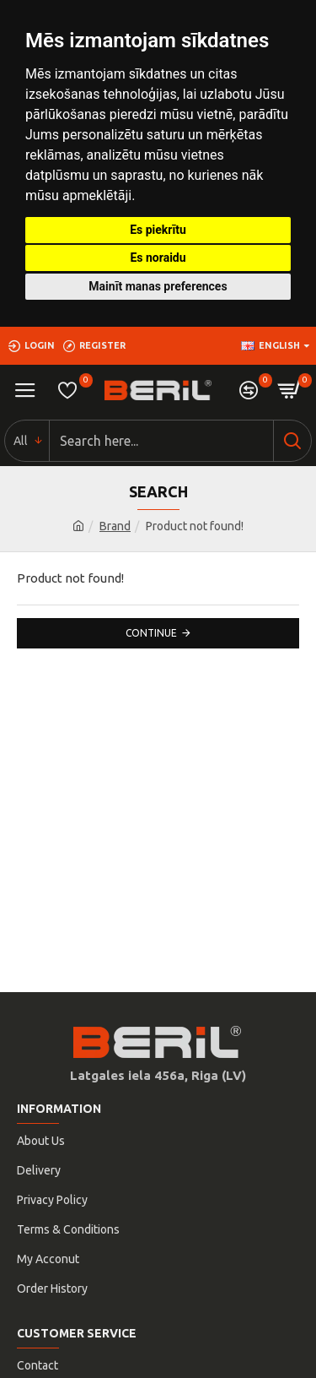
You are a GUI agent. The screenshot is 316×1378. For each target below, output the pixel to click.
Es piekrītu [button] (158, 229)
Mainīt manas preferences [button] (157, 286)
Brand (115, 526)
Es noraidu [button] (157, 257)
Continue (151, 632)
